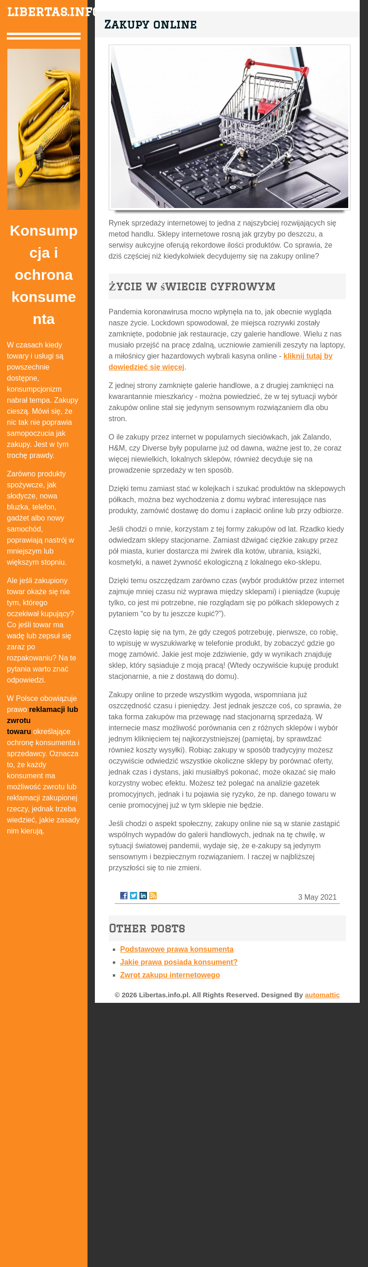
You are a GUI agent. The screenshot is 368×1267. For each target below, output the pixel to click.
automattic (322, 995)
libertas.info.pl (62, 11)
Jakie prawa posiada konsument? (179, 962)
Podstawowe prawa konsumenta (177, 949)
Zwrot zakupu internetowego (170, 975)
